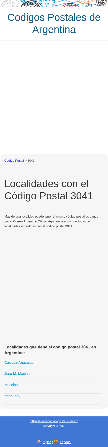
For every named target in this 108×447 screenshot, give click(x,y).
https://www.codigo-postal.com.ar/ (54, 421)
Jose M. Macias (17, 373)
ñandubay (12, 396)
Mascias (11, 385)
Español (65, 442)
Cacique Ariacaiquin (20, 362)
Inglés (47, 442)
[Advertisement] (54, 97)
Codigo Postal (14, 160)
